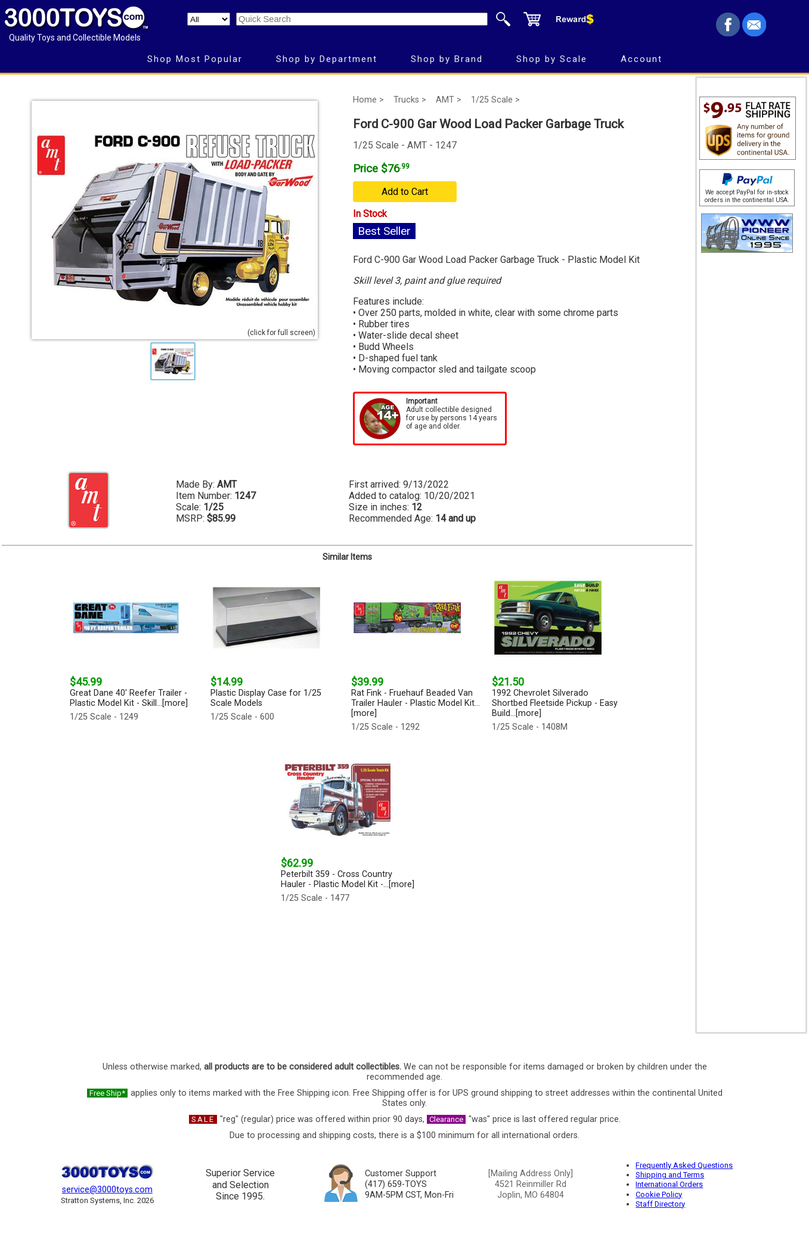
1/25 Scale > (495, 100)
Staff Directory (660, 1203)
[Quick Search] (362, 19)
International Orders (669, 1184)
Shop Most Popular (195, 59)
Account (641, 59)
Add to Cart (405, 191)
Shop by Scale (551, 59)
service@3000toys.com (107, 1190)
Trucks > (409, 100)
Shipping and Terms (670, 1174)
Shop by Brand (447, 59)
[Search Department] (208, 19)
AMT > (448, 100)
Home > (368, 100)
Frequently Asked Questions (684, 1165)
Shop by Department (326, 59)
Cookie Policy (659, 1194)
